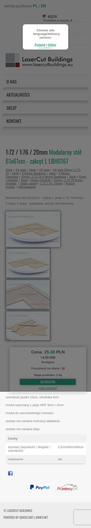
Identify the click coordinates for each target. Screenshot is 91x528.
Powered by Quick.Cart (18, 517)
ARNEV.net (42, 517)
